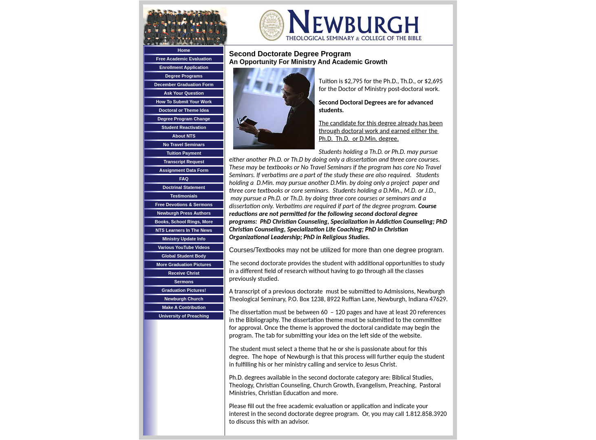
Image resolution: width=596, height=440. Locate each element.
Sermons (183, 281)
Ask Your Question (184, 93)
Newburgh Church (183, 298)
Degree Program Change (184, 118)
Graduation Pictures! (184, 290)
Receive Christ (183, 273)
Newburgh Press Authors (184, 213)
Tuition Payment (184, 153)
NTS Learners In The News (184, 230)
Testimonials (183, 195)
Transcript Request (183, 161)
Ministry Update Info (183, 238)
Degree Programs (184, 75)
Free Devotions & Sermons (184, 204)
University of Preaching (184, 315)
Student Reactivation (183, 127)
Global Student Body (184, 255)
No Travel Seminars (184, 144)
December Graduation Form (183, 84)
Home (184, 50)
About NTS (184, 135)
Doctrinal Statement (184, 187)
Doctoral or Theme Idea (184, 110)
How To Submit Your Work (184, 101)
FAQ (184, 178)
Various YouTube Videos (184, 247)
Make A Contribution (184, 307)
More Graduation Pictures (184, 264)
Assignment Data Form (183, 170)
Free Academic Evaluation (184, 58)
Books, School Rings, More (184, 221)
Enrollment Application (183, 67)
